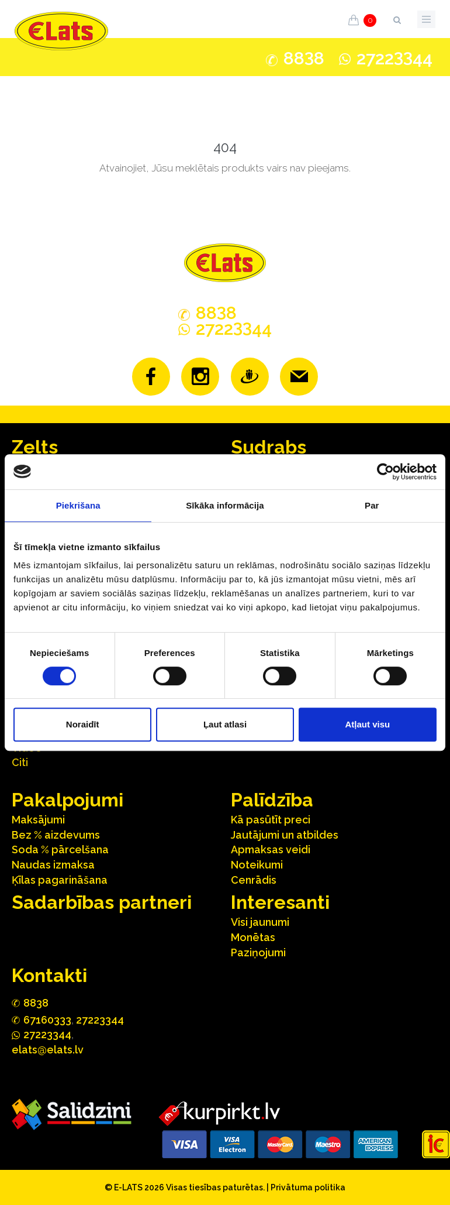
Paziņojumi (258, 952)
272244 (394, 58)
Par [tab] (372, 505)
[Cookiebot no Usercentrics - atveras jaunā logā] (385, 471)
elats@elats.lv (48, 1049)
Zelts (35, 447)
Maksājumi (38, 819)
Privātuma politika (308, 1187)
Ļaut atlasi (225, 724)
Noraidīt (82, 724)
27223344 (100, 1020)
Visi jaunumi (260, 922)
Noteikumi (257, 865)
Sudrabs (268, 447)
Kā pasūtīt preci (270, 819)
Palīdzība (272, 800)
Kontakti (49, 975)
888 (303, 58)
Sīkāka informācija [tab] (225, 505)
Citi (20, 762)
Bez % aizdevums (56, 835)
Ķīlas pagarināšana (60, 880)
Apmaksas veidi (270, 849)
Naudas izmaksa (53, 865)
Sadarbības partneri (102, 902)
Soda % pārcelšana (60, 849)
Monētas (253, 937)
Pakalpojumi (67, 800)
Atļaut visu (367, 724)
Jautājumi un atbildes (284, 835)
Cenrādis (253, 880)
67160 (47, 1020)
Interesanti (280, 902)
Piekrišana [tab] (78, 505)
